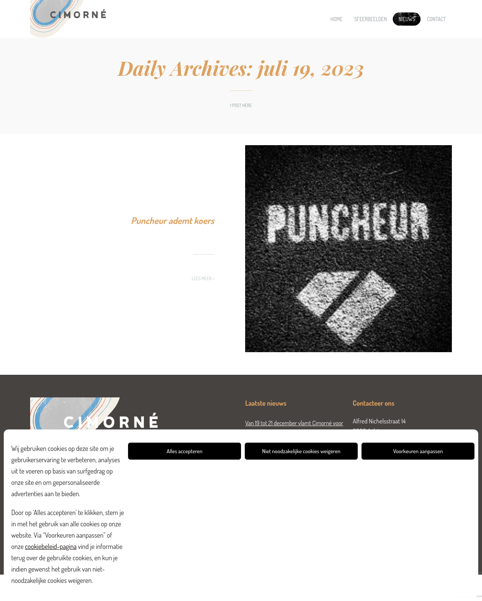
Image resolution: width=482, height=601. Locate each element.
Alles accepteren (185, 451)
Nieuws (406, 19)
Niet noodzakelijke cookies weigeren (301, 451)
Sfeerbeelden (370, 19)
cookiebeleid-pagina (50, 546)
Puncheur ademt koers (172, 220)
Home (337, 19)
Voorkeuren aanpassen (418, 451)
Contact (436, 19)
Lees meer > (203, 278)
